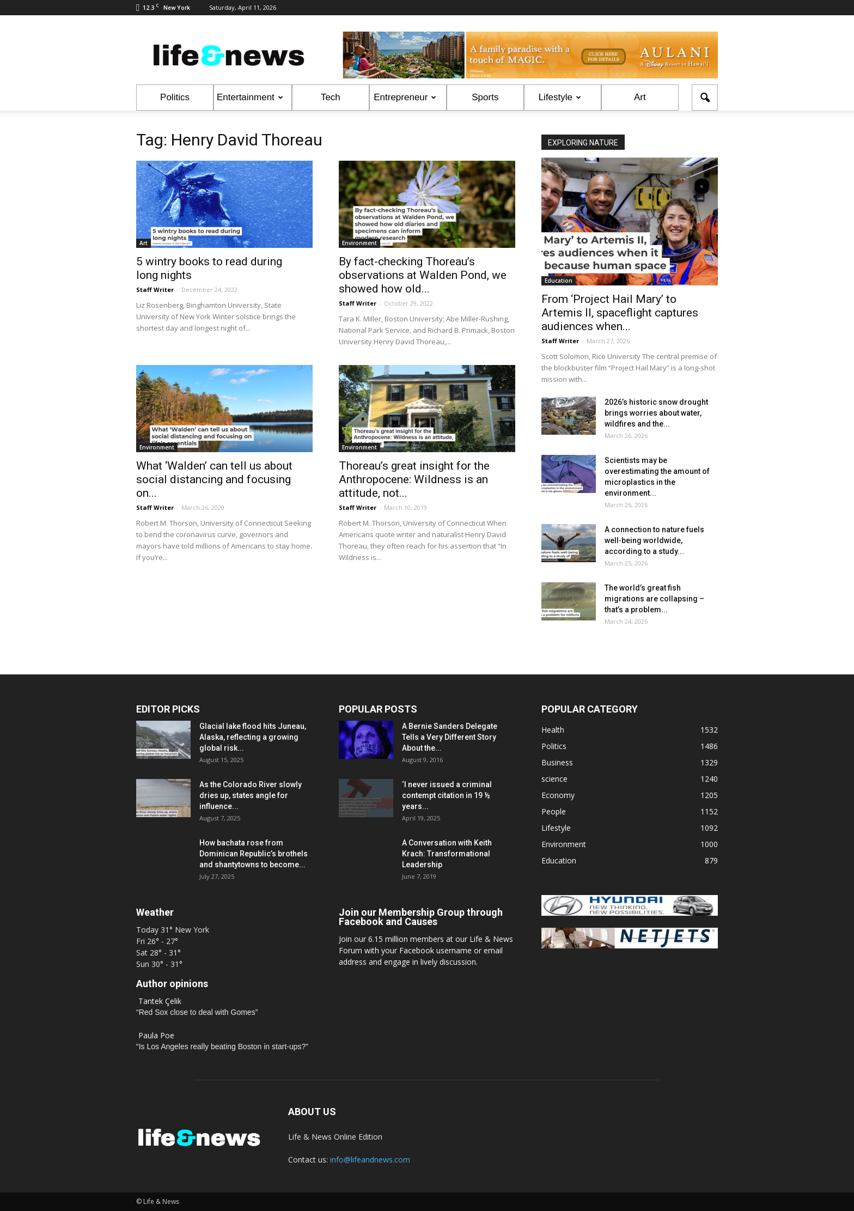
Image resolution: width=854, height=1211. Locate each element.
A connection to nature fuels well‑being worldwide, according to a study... (654, 540)
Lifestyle (560, 97)
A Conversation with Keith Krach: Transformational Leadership (447, 853)
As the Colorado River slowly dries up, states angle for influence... (250, 795)
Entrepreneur (405, 97)
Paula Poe (156, 1035)
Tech (330, 97)
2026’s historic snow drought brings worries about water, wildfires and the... (656, 413)
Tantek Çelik (159, 1001)
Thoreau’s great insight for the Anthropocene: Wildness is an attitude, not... (414, 479)
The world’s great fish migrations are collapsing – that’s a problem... (654, 598)
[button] (705, 97)
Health (552, 730)
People (553, 811)
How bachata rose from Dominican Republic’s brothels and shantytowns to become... (253, 853)
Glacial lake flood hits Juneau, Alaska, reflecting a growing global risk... (252, 737)
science (554, 779)
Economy (558, 795)
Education (558, 280)
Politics (175, 97)
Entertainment (250, 97)
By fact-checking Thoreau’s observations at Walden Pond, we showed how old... (423, 275)
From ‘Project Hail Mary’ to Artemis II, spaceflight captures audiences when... (619, 313)
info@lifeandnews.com (370, 1159)
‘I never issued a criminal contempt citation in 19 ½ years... (447, 795)
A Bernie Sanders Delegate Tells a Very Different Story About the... (449, 737)
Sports (485, 97)
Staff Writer (155, 289)
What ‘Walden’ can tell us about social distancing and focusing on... (214, 479)
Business (557, 762)
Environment (359, 243)
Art (640, 97)
